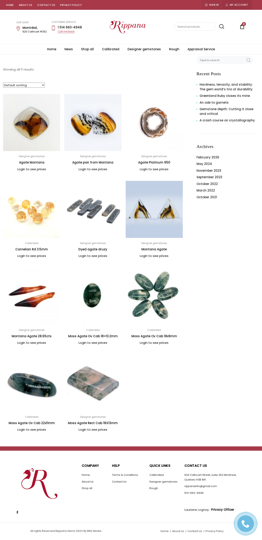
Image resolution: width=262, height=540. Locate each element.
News (68, 49)
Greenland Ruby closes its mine (225, 96)
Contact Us (46, 5)
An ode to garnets (214, 102)
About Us (25, 5)
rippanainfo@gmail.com (200, 486)
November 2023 (208, 170)
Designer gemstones (144, 49)
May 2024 (204, 164)
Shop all (87, 49)
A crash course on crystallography (227, 120)
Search (220, 26)
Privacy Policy (71, 5)
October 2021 (206, 197)
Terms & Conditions (125, 475)
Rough (174, 49)
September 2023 (209, 177)
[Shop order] (24, 85)
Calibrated (110, 49)
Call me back (66, 31)
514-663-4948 (193, 493)
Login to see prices (31, 169)
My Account (239, 5)
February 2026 (207, 157)
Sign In (214, 5)
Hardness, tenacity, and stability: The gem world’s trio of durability (226, 86)
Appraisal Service (201, 49)
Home (10, 5)
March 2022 (205, 190)
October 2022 (207, 184)
